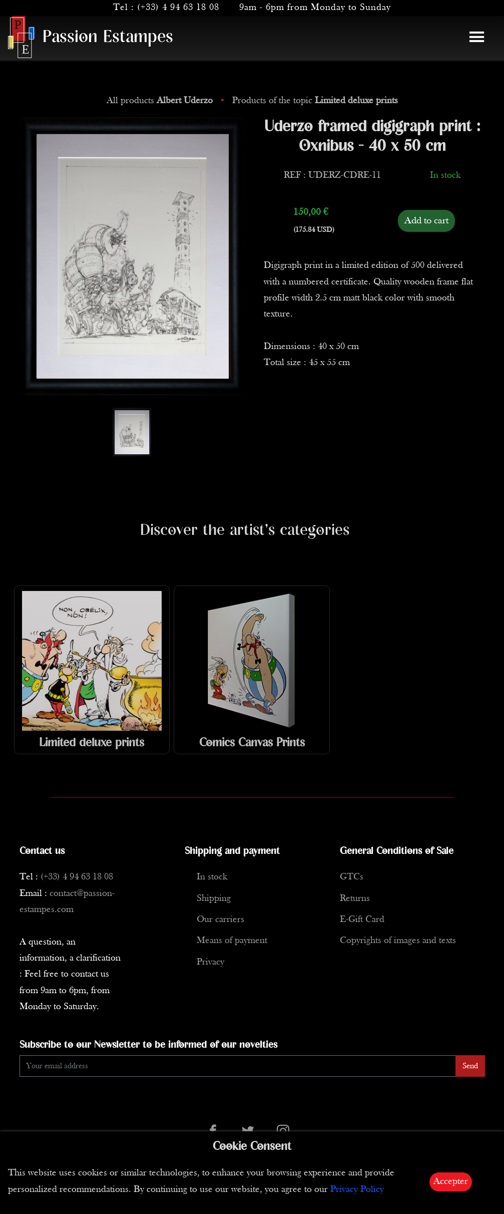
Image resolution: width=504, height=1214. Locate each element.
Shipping (214, 898)
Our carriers (220, 920)
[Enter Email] (238, 1066)
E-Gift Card (362, 920)
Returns (355, 898)
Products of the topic (315, 101)
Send (470, 1066)
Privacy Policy (357, 1189)
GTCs (351, 877)
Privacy (210, 962)
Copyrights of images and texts (398, 941)
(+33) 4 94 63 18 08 (178, 8)
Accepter (450, 1181)
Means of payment (232, 941)
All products (161, 101)
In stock (212, 877)
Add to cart (426, 221)
